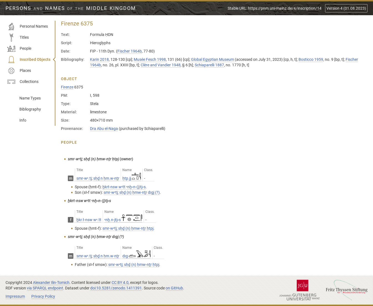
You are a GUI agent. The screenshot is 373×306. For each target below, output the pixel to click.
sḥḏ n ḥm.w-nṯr (106, 178)
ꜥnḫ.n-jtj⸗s (123, 220)
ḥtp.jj (131, 178)
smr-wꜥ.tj (84, 178)
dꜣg (136, 256)
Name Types (30, 98)
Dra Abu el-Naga (104, 128)
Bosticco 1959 (311, 59)
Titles (18, 37)
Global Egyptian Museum (213, 59)
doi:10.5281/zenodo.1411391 (116, 288)
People (19, 49)
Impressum (15, 296)
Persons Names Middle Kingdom (71, 8)
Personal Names (27, 26)
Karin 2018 (99, 59)
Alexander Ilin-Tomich (51, 282)
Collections (22, 82)
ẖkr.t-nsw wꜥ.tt (88, 220)
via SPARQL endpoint (45, 288)
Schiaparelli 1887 (209, 65)
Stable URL (274, 8)
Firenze (67, 87)
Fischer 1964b (129, 51)
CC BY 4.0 (120, 282)
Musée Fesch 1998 (150, 59)
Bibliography (30, 109)
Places (19, 71)
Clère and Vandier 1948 (161, 65)
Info (22, 120)
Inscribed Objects (28, 60)
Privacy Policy (43, 296)
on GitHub (174, 288)
